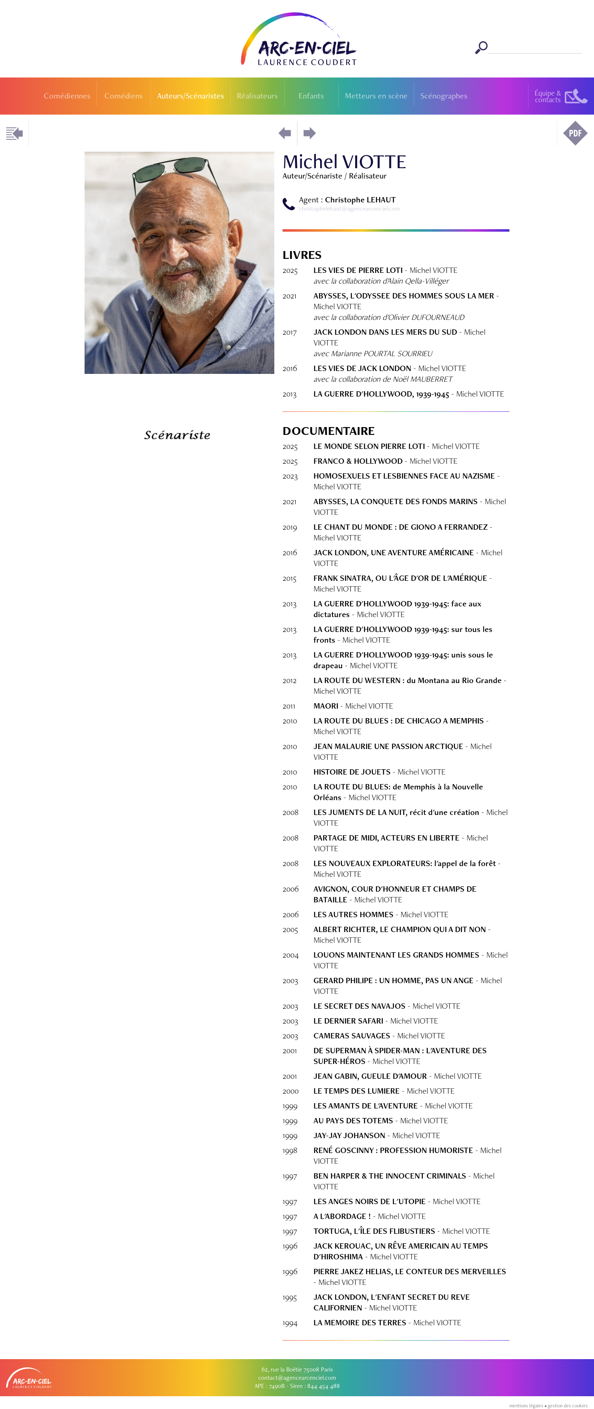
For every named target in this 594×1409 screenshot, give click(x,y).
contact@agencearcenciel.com (297, 1378)
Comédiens (123, 95)
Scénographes (443, 95)
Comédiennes (67, 95)
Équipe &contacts (548, 96)
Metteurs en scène (376, 95)
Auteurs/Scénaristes (190, 95)
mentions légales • (528, 1405)
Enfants (311, 95)
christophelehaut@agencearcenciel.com (349, 208)
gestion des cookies (568, 1405)
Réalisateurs (257, 95)
